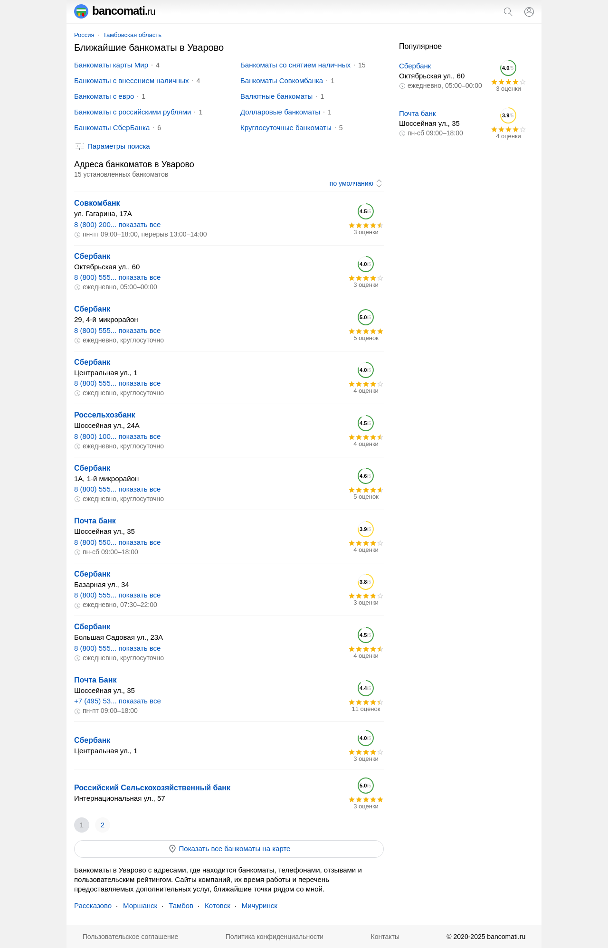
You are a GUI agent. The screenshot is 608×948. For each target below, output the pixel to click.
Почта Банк (95, 680)
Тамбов (181, 905)
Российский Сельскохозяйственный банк (152, 788)
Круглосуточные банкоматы (286, 127)
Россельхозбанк (104, 415)
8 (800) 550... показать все (117, 542)
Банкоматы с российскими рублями (132, 112)
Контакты (385, 936)
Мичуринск (259, 905)
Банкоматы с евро (104, 96)
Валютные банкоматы (276, 96)
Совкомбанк (97, 203)
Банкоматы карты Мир (111, 65)
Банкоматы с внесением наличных (131, 80)
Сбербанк (92, 256)
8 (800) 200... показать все (117, 224)
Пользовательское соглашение (131, 936)
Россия (84, 34)
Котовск (217, 905)
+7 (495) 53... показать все (117, 701)
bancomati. (114, 10)
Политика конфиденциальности (275, 936)
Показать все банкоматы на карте (229, 848)
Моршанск (140, 905)
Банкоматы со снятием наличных (295, 65)
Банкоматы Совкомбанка (281, 80)
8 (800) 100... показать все (117, 436)
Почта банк (95, 521)
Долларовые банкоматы (280, 112)
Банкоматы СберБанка (112, 127)
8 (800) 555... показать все (117, 277)
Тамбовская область (132, 34)
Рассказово (93, 905)
